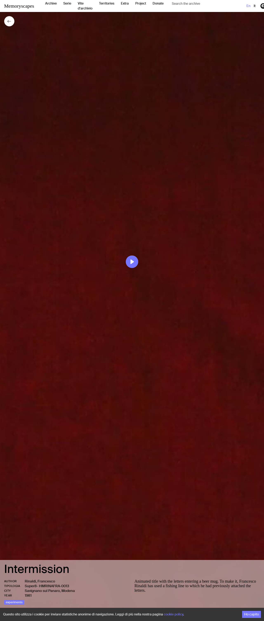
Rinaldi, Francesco (40, 581)
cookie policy (173, 614)
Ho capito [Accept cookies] (251, 614)
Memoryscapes (19, 6)
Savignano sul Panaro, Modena (50, 590)
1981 (28, 595)
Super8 (31, 586)
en (248, 6)
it (255, 6)
